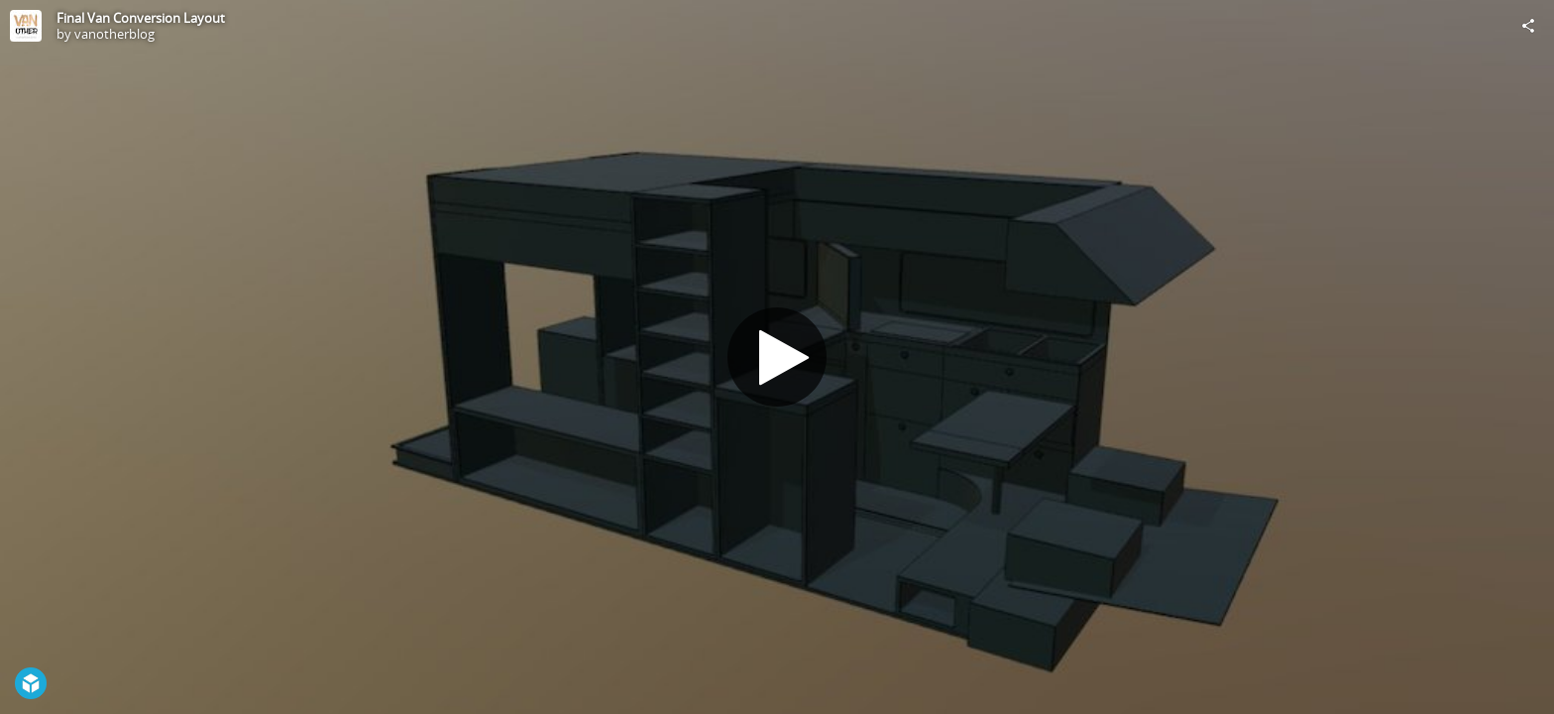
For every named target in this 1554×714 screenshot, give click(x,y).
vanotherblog (114, 34)
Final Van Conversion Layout (140, 18)
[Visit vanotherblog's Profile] (26, 26)
